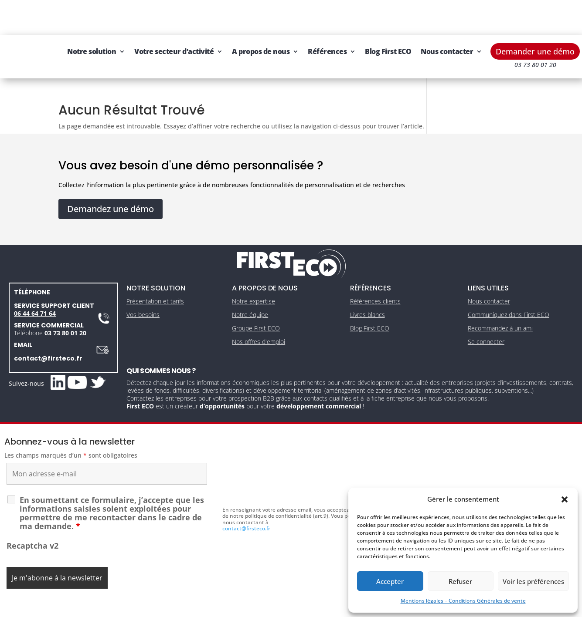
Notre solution (130, 16)
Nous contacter (132, 49)
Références (366, 16)
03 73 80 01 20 (65, 316)
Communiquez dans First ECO (508, 298)
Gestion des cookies (328, 607)
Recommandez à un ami (500, 311)
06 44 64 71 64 (35, 296)
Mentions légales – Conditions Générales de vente (463, 600)
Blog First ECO (427, 16)
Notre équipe (250, 298)
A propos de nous (300, 16)
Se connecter (486, 324)
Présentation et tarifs (155, 284)
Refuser (460, 581)
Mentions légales (250, 607)
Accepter (390, 581)
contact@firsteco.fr (48, 341)
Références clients (375, 284)
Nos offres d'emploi (258, 324)
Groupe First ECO (256, 311)
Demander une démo (535, 16)
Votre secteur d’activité (213, 16)
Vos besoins (143, 298)
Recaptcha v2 (32, 528)
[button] (564, 499)
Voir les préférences (533, 581)
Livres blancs (367, 298)
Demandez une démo (110, 192)
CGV (287, 607)
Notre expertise (253, 284)
